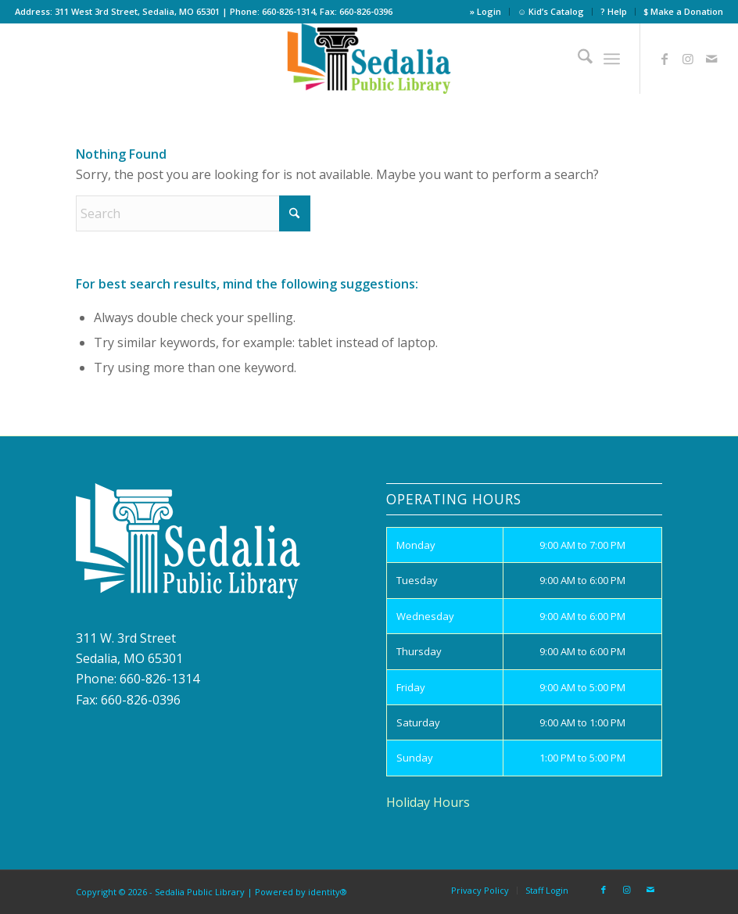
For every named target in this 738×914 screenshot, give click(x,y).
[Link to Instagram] (688, 58)
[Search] (577, 58)
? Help (613, 11)
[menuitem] (486, 12)
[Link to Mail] (711, 58)
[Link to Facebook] (664, 58)
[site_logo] (369, 58)
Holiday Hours (428, 802)
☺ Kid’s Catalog (551, 11)
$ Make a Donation (683, 11)
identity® (327, 892)
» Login (485, 11)
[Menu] (612, 59)
